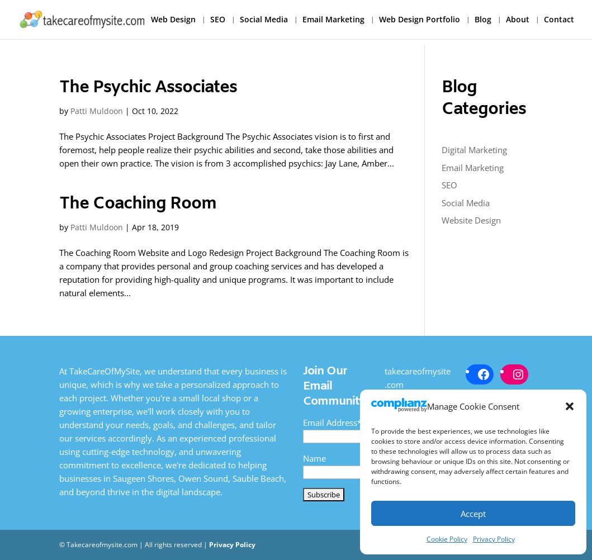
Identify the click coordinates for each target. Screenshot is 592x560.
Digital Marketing (474, 149)
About (517, 20)
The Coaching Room (137, 204)
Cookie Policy (447, 539)
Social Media (264, 20)
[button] (569, 406)
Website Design (471, 220)
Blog (483, 20)
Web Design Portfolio (419, 20)
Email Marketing (333, 20)
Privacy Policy (494, 539)
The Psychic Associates (148, 88)
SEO (217, 20)
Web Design (173, 20)
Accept (473, 513)
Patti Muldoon (96, 111)
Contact (559, 20)
